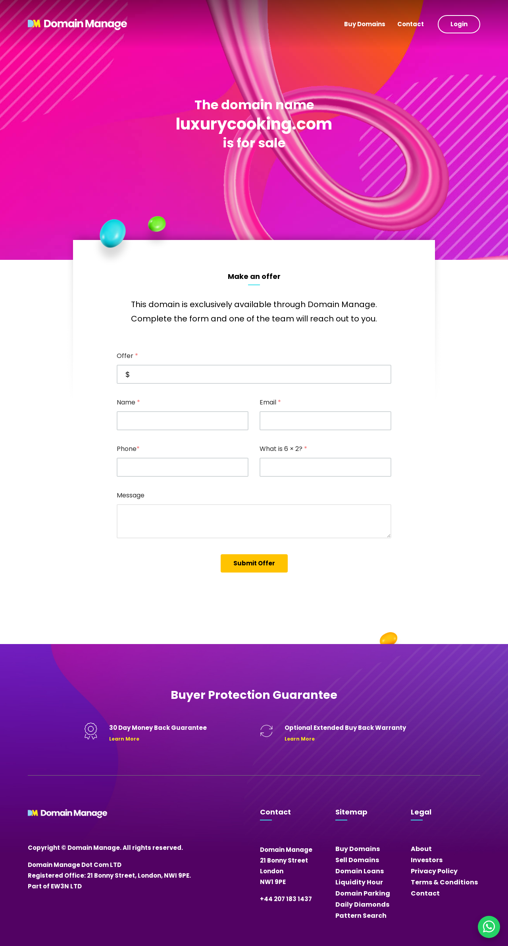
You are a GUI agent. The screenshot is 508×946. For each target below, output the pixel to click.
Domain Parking (362, 893)
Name (128, 402)
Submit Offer (254, 563)
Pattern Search (361, 915)
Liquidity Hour (359, 882)
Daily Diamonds (362, 904)
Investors (427, 860)
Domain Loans (359, 871)
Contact (410, 24)
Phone (128, 448)
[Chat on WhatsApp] (489, 927)
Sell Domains (357, 860)
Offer (127, 355)
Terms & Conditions (444, 882)
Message (130, 495)
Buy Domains (364, 24)
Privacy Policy (434, 871)
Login (459, 24)
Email (270, 402)
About (421, 848)
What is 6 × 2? (283, 448)
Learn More (124, 738)
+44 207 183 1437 (286, 899)
